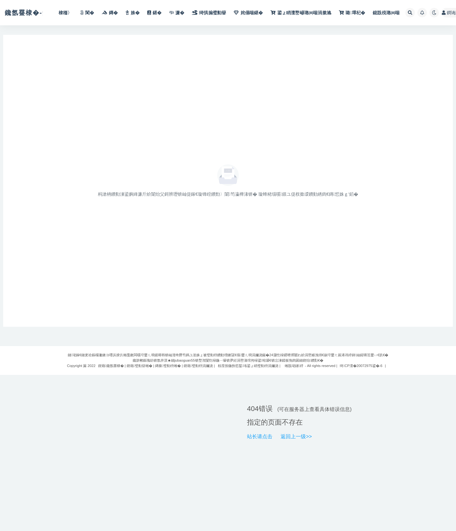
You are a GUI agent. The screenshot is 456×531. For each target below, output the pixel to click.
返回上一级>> (296, 436)
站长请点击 (259, 436)
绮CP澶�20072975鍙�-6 (361, 366)
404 (253, 409)
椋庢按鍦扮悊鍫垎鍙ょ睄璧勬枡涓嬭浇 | (249, 366)
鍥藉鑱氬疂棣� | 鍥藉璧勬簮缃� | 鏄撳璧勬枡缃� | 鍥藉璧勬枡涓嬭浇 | (156, 366)
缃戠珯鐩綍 (294, 366)
